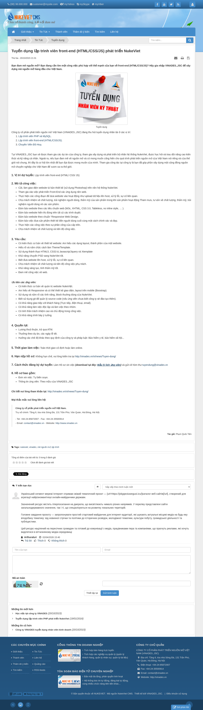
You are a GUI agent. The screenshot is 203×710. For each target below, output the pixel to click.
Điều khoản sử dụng (177, 693)
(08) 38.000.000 (18, 4)
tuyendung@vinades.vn (155, 365)
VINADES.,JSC (154, 693)
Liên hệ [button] (114, 31)
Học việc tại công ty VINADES (31, 613)
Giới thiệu (17, 651)
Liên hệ (38, 657)
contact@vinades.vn (34, 423)
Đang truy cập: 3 (33, 694)
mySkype (85, 4)
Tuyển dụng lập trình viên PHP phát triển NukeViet (42, 618)
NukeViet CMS (125, 693)
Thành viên (18, 657)
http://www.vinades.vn (66, 423)
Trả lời (28, 540)
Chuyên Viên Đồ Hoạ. (30, 144)
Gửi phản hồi (181, 707)
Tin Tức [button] (44, 32)
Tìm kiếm (17, 670)
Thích (41, 540)
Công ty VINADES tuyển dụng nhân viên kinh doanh (43, 629)
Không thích (57, 540)
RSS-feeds (39, 670)
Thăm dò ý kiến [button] (81, 31)
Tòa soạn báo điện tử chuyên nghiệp (85, 671)
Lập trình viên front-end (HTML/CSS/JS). (40, 140)
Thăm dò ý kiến (20, 664)
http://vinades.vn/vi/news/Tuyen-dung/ (95, 356)
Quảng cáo (39, 664)
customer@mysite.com (45, 4)
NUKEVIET (99, 693)
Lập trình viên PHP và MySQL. (35, 136)
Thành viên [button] (61, 31)
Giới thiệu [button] (27, 32)
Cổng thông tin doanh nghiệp (80, 644)
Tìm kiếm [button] (100, 31)
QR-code (15, 694)
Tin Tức (38, 651)
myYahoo (69, 4)
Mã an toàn (18, 578)
